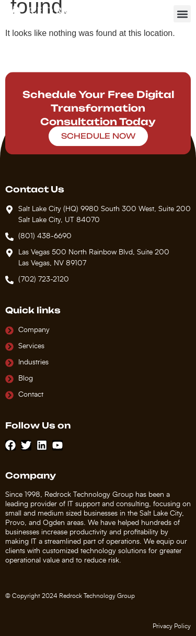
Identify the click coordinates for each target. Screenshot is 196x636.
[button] (182, 13)
